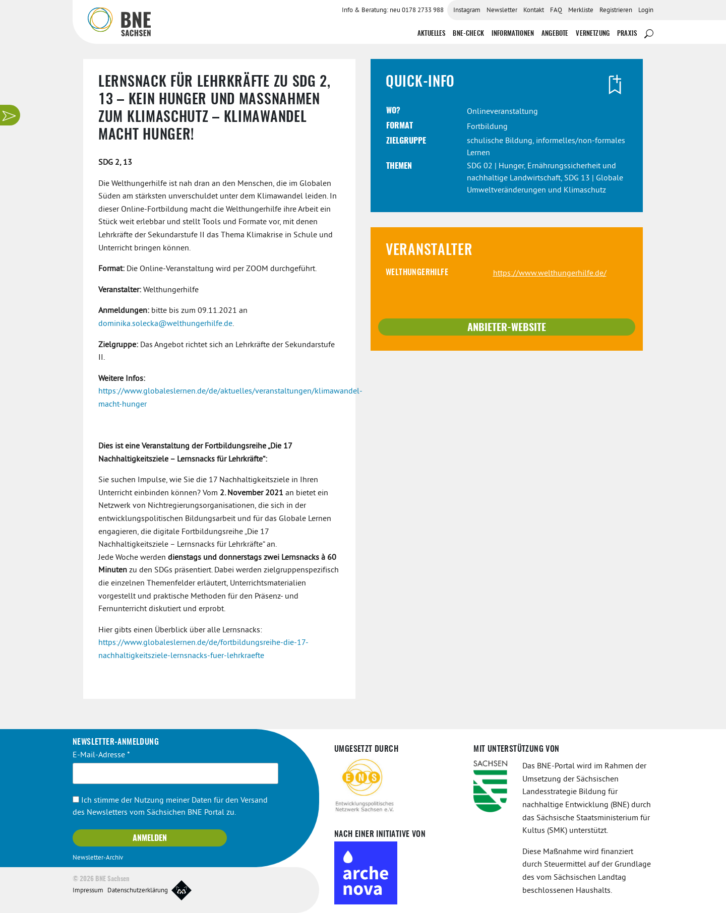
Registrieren (615, 11)
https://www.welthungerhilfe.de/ (550, 274)
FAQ (556, 11)
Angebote (554, 34)
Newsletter (502, 11)
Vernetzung (593, 34)
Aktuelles (431, 34)
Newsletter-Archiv (98, 858)
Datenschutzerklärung (137, 891)
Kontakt (533, 11)
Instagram (466, 11)
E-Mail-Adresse (101, 755)
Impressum (88, 891)
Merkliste (580, 11)
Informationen (513, 34)
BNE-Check (468, 34)
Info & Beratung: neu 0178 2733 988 (393, 11)
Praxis (627, 34)
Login (645, 11)
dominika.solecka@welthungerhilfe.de (165, 324)
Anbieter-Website (506, 328)
